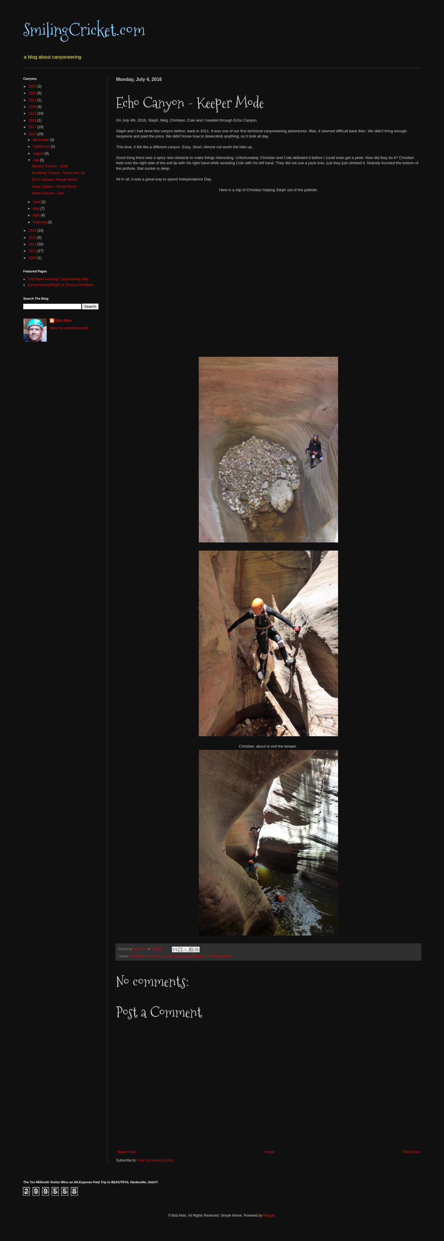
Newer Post (127, 1152)
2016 (33, 134)
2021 (33, 100)
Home (269, 1152)
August (39, 153)
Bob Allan (136, 956)
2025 (33, 86)
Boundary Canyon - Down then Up (58, 173)
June (37, 202)
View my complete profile (69, 328)
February (40, 222)
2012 (33, 251)
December (41, 140)
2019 (33, 113)
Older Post (411, 1152)
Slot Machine (195, 956)
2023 (33, 93)
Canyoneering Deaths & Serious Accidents (60, 285)
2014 (33, 238)
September (42, 146)
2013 (33, 244)
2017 (33, 127)
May (36, 209)
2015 (33, 231)
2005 (33, 258)
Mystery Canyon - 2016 (50, 166)
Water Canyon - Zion (48, 193)
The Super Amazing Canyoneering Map (58, 279)
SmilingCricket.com (84, 30)
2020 (33, 107)
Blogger (269, 1215)
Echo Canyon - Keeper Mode (54, 180)
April (37, 215)
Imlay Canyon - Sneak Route (54, 186)
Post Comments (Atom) (155, 1160)
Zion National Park (219, 956)
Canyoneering (154, 956)
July (36, 160)
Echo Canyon (175, 956)
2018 (33, 120)
